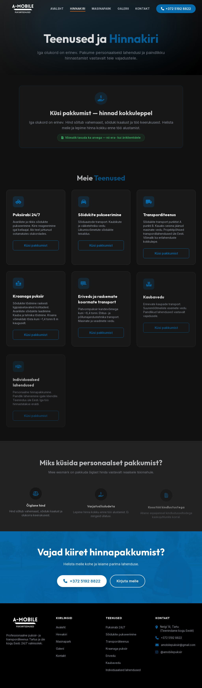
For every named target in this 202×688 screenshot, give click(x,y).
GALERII (123, 8)
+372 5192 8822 (176, 9)
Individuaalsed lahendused (123, 670)
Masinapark (63, 641)
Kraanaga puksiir (116, 648)
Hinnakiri (61, 634)
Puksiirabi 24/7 (115, 627)
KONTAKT (142, 8)
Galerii (60, 648)
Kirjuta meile (127, 581)
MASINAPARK (101, 8)
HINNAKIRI (77, 8)
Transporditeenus (117, 641)
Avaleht (60, 627)
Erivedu (111, 655)
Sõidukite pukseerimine (121, 634)
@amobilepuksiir (171, 652)
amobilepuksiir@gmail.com (178, 645)
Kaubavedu (113, 662)
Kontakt (61, 655)
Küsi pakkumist (35, 245)
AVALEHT (57, 8)
